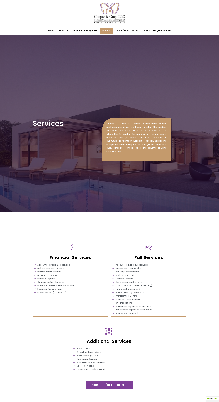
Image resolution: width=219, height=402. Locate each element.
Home (51, 30)
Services (106, 30)
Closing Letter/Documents (156, 30)
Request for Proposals (85, 30)
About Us (64, 30)
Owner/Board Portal (126, 30)
